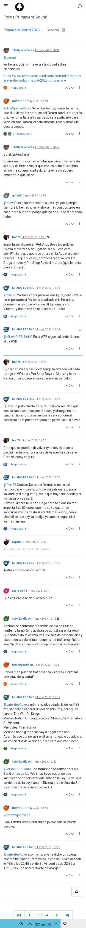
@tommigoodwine (16, 815)
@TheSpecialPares (17, 108)
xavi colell (18, 590)
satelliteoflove (21, 618)
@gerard (9, 57)
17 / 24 (43, 915)
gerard (16, 195)
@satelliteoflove (15, 704)
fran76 (16, 237)
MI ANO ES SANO (23, 287)
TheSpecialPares (23, 50)
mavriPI (17, 101)
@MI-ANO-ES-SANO (18, 337)
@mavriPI (10, 203)
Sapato (16, 542)
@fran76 (9, 295)
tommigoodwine (22, 664)
